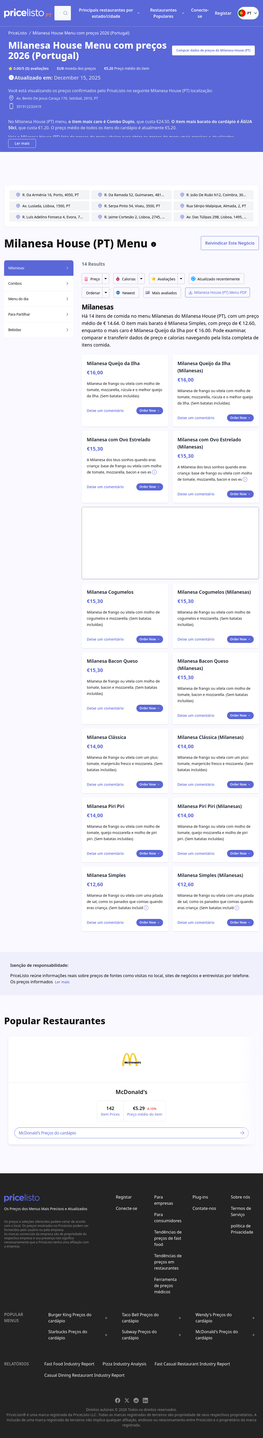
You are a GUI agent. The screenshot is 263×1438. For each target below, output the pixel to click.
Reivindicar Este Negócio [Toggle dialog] (230, 243)
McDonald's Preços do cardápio (216, 1335)
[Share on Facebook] (117, 1400)
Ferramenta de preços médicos (165, 1286)
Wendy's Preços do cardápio (213, 1318)
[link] (131, 1059)
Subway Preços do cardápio (139, 1335)
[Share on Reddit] (136, 1400)
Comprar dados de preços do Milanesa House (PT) (213, 50)
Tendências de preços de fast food (168, 1238)
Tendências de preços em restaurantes (168, 1262)
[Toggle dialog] (105, 410)
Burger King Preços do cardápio (69, 1318)
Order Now (149, 410)
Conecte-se (200, 13)
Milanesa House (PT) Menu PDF (218, 292)
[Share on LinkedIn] (145, 1400)
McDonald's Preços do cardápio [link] (132, 1133)
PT (248, 13)
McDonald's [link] (131, 1092)
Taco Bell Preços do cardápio (140, 1318)
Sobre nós (240, 1197)
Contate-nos (204, 1208)
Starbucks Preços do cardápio (67, 1335)
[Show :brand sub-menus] (106, 1317)
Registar (223, 13)
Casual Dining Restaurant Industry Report (84, 1375)
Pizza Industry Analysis (124, 1364)
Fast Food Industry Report (69, 1364)
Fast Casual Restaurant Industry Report (192, 1364)
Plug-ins (200, 1197)
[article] (131, 1090)
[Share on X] (126, 1400)
